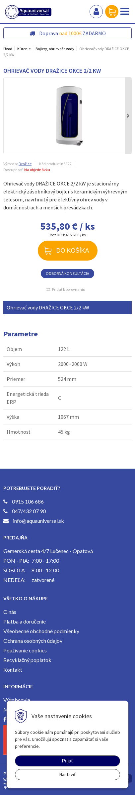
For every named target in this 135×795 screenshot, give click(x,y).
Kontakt (12, 669)
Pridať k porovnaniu (68, 289)
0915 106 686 (28, 501)
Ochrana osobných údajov (32, 640)
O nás (9, 612)
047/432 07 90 (29, 511)
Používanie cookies (25, 650)
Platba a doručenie (24, 621)
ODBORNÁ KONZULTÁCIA (67, 273)
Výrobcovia (16, 700)
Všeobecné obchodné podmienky (41, 631)
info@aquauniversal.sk (38, 520)
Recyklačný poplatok (27, 660)
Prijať (67, 760)
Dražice (25, 163)
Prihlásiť (96, 11)
